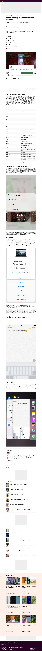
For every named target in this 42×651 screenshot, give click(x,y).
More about (9, 460)
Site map (7, 642)
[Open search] (38, 1)
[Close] (33, 66)
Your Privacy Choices (19, 642)
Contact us (3, 642)
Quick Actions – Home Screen (10, 40)
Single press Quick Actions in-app (11, 42)
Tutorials (7, 467)
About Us (25, 642)
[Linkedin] (36, 643)
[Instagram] (40, 643)
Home (6, 15)
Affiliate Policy (3, 644)
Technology (10, 15)
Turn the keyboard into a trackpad (11, 46)
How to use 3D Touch (9, 38)
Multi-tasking (8, 48)
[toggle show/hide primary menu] (40, 1)
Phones (14, 15)
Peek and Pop (8, 44)
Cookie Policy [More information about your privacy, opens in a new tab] (13, 70)
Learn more (11, 32)
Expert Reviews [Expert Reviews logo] (4, 1)
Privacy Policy (12, 642)
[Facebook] (34, 643)
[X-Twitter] (38, 643)
